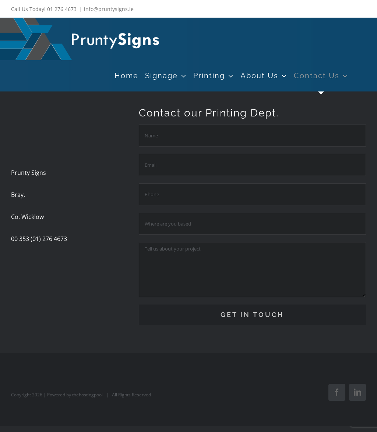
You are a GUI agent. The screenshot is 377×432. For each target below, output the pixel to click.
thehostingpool (87, 395)
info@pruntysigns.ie (109, 9)
